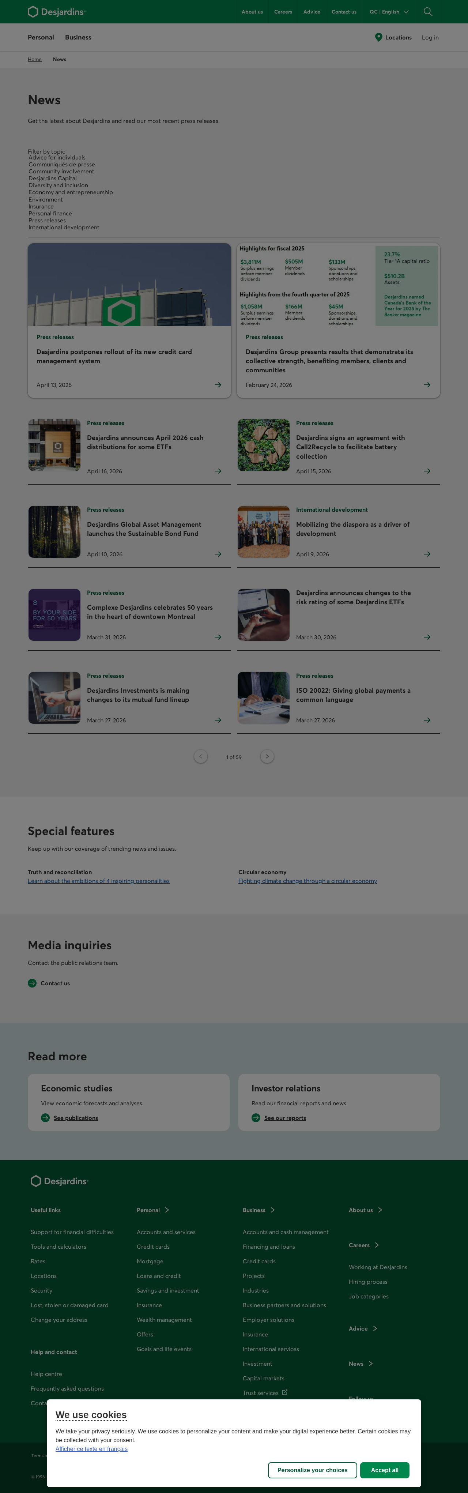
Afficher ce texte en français (92, 1449)
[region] (234, 1443)
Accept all (385, 1470)
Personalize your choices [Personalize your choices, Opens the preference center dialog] (313, 1470)
